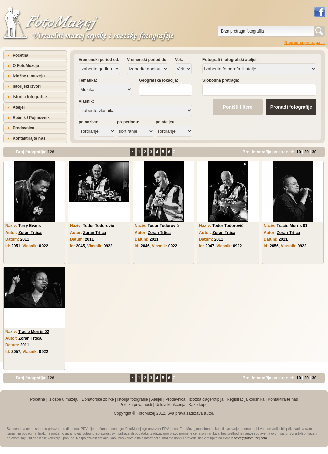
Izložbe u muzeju (29, 76)
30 (314, 152)
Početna (20, 55)
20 (306, 152)
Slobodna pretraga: (220, 80)
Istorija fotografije (30, 96)
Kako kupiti (199, 404)
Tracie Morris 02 (33, 331)
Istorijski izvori (27, 86)
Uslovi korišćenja (170, 404)
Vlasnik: (86, 101)
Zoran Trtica (30, 232)
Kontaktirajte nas (29, 138)
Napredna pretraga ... (304, 42)
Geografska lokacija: (158, 80)
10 (298, 152)
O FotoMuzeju (26, 65)
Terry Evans (29, 225)
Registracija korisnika (245, 399)
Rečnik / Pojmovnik (31, 117)
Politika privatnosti (135, 404)
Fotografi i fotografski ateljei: (230, 59)
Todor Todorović (98, 225)
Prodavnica (23, 128)
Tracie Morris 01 (292, 225)
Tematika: (88, 80)
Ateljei (19, 107)
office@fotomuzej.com (250, 438)
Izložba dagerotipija (206, 399)
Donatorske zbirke (98, 399)
